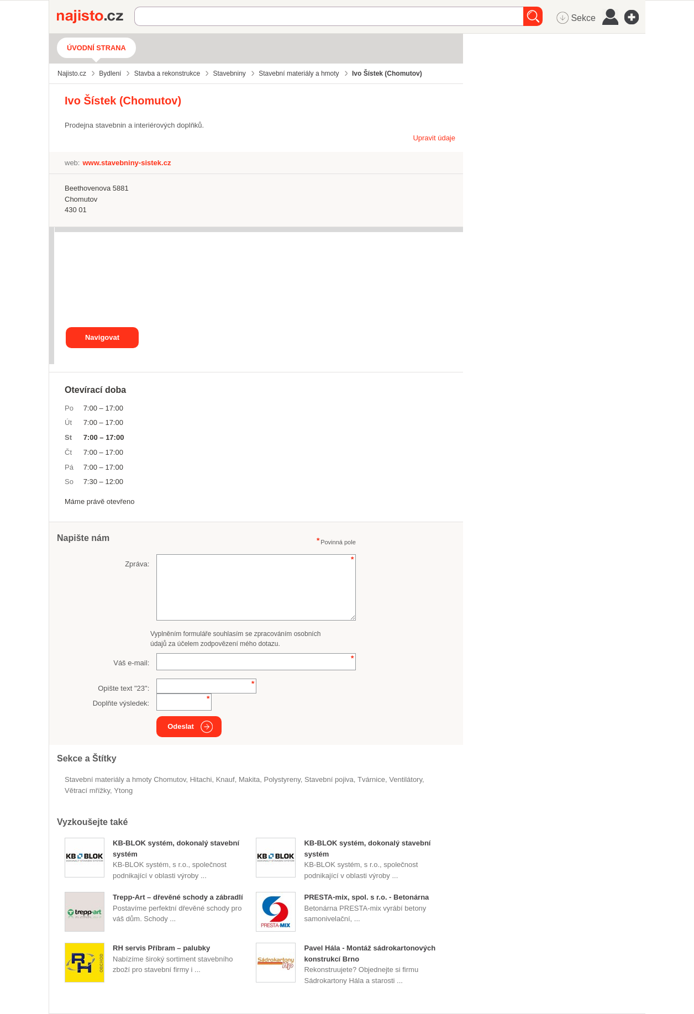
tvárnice (371, 779)
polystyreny (282, 779)
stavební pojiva (329, 779)
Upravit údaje (434, 138)
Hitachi (201, 779)
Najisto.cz (95, 16)
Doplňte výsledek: (121, 703)
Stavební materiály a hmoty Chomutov (125, 779)
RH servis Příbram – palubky (161, 948)
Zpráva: (137, 564)
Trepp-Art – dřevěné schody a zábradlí (178, 897)
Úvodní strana (96, 48)
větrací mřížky (87, 790)
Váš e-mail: (131, 663)
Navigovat (102, 337)
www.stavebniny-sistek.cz (126, 163)
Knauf (225, 779)
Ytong (123, 790)
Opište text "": (123, 688)
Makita (249, 779)
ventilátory (405, 779)
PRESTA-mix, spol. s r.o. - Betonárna (366, 897)
